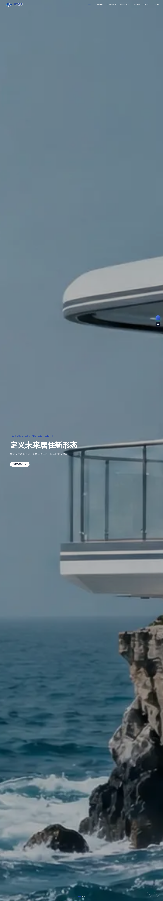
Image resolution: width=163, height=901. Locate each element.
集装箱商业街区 (125, 4)
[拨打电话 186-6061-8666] (158, 317)
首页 (89, 4)
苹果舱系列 (112, 4)
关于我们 (146, 4)
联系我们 (156, 4)
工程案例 (137, 4)
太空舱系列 (99, 4)
